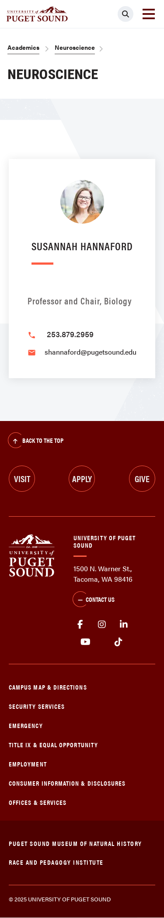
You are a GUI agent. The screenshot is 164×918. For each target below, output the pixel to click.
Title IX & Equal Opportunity (53, 744)
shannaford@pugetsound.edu (90, 352)
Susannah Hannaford (82, 245)
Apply (82, 478)
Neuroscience (75, 47)
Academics (23, 47)
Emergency (26, 725)
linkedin (123, 624)
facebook (80, 624)
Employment (28, 763)
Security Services (37, 706)
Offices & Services (37, 802)
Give (142, 478)
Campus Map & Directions (48, 686)
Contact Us (94, 600)
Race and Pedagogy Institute (56, 861)
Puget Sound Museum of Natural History (75, 843)
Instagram (101, 624)
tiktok (118, 642)
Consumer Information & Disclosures (67, 782)
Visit (22, 478)
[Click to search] (125, 14)
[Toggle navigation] (148, 14)
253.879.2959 (70, 333)
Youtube (85, 642)
